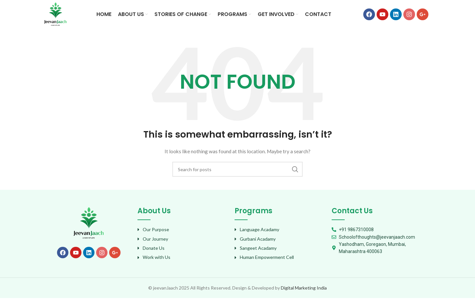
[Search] (237, 170)
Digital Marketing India (304, 288)
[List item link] (182, 230)
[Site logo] (55, 14)
